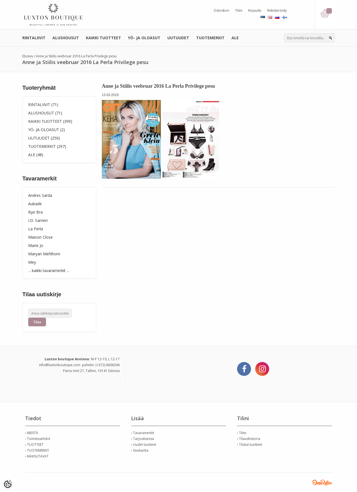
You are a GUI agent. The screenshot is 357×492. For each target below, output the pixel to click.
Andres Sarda (40, 195)
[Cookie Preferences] (8, 484)
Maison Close (40, 237)
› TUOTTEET (34, 444)
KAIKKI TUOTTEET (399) (50, 121)
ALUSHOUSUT (65, 37)
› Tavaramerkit (142, 432)
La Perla (35, 228)
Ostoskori (221, 10)
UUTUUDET (178, 37)
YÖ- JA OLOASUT (144, 37)
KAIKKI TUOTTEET (103, 37)
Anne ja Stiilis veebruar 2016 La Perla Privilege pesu (76, 56)
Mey (32, 262)
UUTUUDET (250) (44, 138)
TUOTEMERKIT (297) (47, 146)
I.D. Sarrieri (38, 220)
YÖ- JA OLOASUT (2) (46, 129)
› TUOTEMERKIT (37, 450)
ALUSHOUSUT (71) (45, 113)
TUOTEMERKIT (210, 37)
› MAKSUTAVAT (37, 456)
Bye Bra (35, 212)
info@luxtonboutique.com (59, 365)
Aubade (35, 203)
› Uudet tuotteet (143, 444)
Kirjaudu (254, 10)
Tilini (238, 10)
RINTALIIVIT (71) (43, 104)
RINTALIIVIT (33, 37)
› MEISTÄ (31, 432)
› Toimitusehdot (37, 438)
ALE (235, 37)
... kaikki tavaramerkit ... (48, 270)
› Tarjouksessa (142, 438)
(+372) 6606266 (107, 365)
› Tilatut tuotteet (249, 444)
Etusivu (27, 56)
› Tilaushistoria (248, 438)
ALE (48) (35, 154)
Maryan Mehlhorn (44, 253)
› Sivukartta (139, 450)
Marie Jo (35, 245)
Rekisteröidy (277, 10)
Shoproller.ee (322, 482)
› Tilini (241, 432)
